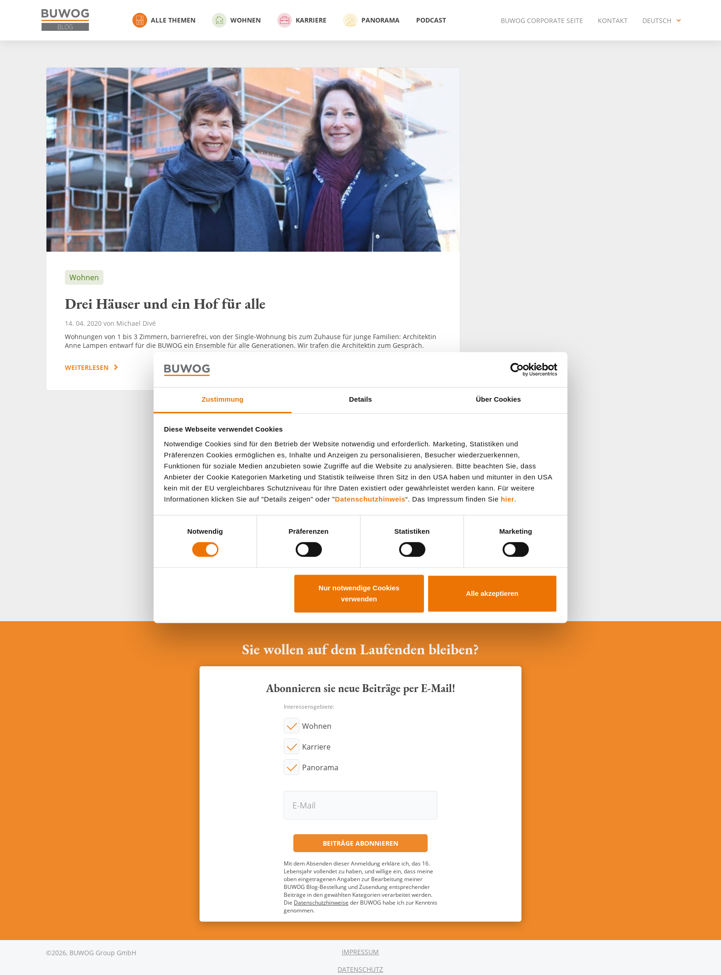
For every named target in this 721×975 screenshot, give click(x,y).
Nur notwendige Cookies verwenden (359, 593)
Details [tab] (360, 400)
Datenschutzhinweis (370, 499)
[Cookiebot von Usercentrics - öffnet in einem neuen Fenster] (517, 369)
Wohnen (236, 20)
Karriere (301, 20)
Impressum (360, 951)
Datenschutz (360, 969)
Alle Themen (163, 20)
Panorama (371, 20)
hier (508, 499)
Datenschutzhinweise (321, 902)
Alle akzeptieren (492, 593)
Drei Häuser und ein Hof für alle (253, 229)
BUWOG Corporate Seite (542, 20)
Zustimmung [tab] (223, 400)
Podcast (431, 20)
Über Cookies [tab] (498, 400)
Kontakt (613, 20)
